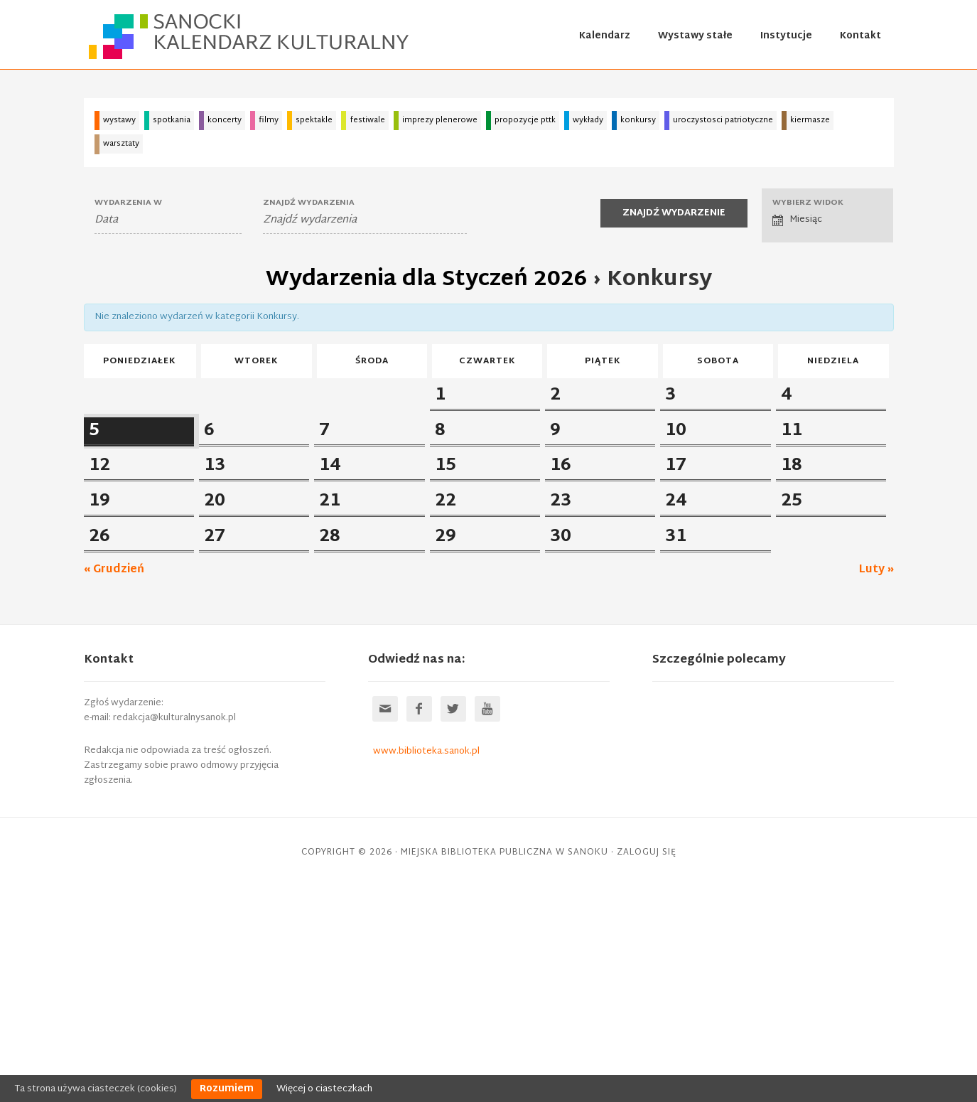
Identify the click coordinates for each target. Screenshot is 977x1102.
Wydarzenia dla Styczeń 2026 (427, 279)
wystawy (119, 120)
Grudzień (114, 783)
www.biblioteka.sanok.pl (426, 965)
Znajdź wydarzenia (309, 203)
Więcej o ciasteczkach (324, 1089)
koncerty (224, 120)
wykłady (588, 120)
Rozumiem (227, 1089)
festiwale (367, 120)
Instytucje (786, 36)
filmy (269, 120)
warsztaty (121, 144)
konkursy (638, 120)
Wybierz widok (807, 203)
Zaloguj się (646, 1066)
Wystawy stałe (695, 36)
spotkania (171, 120)
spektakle (314, 120)
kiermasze (810, 120)
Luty (876, 783)
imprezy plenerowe (439, 120)
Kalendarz (604, 36)
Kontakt (860, 36)
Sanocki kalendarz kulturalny (250, 36)
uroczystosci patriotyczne (723, 120)
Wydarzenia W (128, 203)
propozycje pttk (525, 120)
